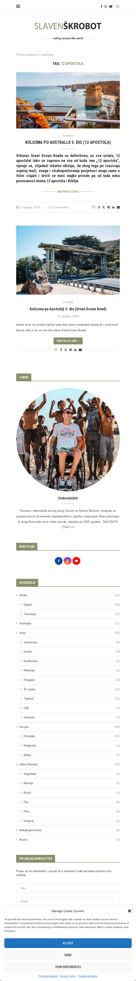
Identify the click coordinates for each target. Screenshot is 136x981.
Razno (69, 839)
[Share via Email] (118, 206)
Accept (68, 943)
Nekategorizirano (69, 829)
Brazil (72, 792)
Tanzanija (72, 613)
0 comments (59, 206)
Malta (72, 754)
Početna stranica (26, 55)
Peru (72, 811)
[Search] (117, 6)
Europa (69, 726)
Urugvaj (72, 820)
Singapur (72, 679)
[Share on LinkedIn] (113, 206)
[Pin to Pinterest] (108, 206)
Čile (72, 801)
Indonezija (72, 642)
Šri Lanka (72, 689)
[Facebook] (101, 6)
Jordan (72, 651)
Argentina (72, 773)
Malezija (72, 670)
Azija (69, 632)
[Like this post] (93, 206)
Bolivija (72, 782)
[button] (129, 911)
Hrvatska (72, 736)
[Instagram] (105, 6)
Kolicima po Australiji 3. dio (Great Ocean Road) (68, 308)
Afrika (69, 595)
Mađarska (72, 745)
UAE (72, 707)
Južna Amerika (69, 764)
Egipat (72, 604)
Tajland (72, 698)
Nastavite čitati (68, 191)
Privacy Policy (68, 976)
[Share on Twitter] (103, 206)
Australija (69, 623)
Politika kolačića (48, 976)
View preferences (68, 967)
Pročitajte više (68, 340)
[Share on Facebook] (99, 206)
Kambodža (72, 660)
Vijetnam (72, 717)
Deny (68, 955)
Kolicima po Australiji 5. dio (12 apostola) (68, 142)
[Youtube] (110, 6)
